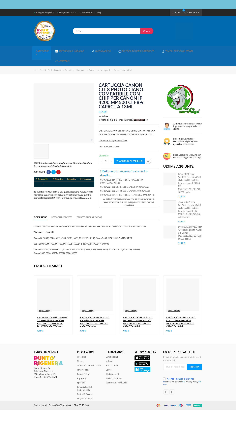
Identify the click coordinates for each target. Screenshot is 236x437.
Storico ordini (112, 353)
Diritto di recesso (85, 382)
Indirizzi (109, 349)
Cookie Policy (83, 362)
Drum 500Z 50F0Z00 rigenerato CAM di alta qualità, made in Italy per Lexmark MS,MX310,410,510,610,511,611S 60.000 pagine (193, 220)
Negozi (80, 349)
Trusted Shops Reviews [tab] (89, 205)
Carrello (109, 357)
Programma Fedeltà (85, 386)
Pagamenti (81, 366)
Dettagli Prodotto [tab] (61, 205)
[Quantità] (106, 149)
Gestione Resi (87, 12)
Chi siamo (81, 344)
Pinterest (58, 160)
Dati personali (112, 344)
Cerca (146, 31)
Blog (99, 12)
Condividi (49, 160)
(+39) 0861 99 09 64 (68, 12)
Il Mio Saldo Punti (114, 366)
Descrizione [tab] (40, 205)
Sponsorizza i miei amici (116, 370)
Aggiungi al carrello (129, 149)
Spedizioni (81, 370)
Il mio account (112, 362)
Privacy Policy (83, 357)
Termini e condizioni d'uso (89, 353)
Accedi (176, 12)
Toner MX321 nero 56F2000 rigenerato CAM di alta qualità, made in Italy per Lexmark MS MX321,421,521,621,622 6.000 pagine (189, 197)
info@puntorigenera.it (45, 12)
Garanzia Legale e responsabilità (84, 376)
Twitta (53, 160)
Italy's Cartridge (44, 298)
